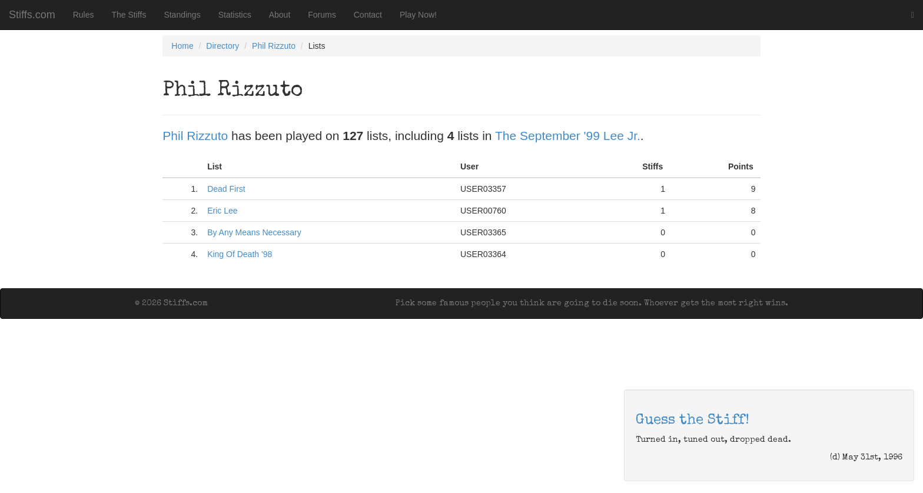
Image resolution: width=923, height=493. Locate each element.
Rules (83, 14)
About (280, 14)
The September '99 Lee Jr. (567, 135)
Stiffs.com (32, 15)
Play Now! (418, 14)
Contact (368, 14)
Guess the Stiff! (692, 421)
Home (182, 46)
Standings (182, 14)
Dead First (226, 189)
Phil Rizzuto (274, 46)
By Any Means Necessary (254, 232)
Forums (322, 14)
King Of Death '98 (239, 254)
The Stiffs (129, 14)
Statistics (234, 14)
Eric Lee (222, 210)
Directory (222, 46)
